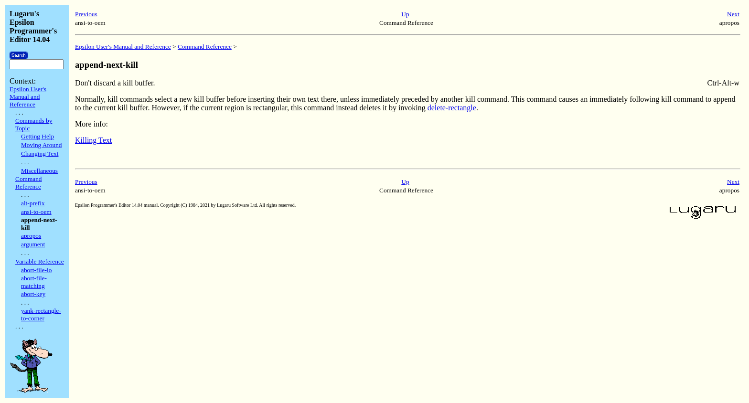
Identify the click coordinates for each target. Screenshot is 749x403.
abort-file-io (36, 270)
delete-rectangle (452, 108)
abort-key (33, 293)
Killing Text (93, 140)
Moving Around (41, 144)
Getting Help (37, 136)
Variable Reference (39, 261)
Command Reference (28, 182)
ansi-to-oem (36, 211)
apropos (31, 235)
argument (33, 244)
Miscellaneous (39, 170)
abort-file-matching (34, 282)
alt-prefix (33, 203)
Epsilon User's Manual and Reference (28, 96)
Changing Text (39, 153)
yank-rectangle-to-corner (41, 314)
